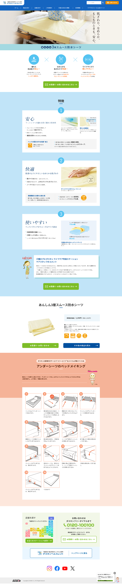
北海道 (51, 518)
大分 (29, 532)
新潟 (48, 526)
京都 (41, 530)
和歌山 (41, 536)
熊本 (26, 534)
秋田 (49, 523)
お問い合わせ (113, 2)
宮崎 (29, 534)
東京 (49, 532)
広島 (33, 530)
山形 (49, 525)
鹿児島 (27, 536)
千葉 (52, 535)
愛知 (45, 534)
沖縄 (26, 523)
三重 (42, 534)
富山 (45, 526)
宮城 (52, 525)
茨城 (52, 531)
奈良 (40, 534)
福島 (52, 526)
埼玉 (49, 530)
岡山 (36, 530)
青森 (51, 521)
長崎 (26, 532)
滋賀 (42, 532)
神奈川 (49, 534)
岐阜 (45, 531)
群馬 (49, 528)
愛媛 (33, 533)
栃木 (52, 528)
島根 (33, 528)
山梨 (47, 532)
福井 (42, 528)
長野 (47, 529)
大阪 (40, 532)
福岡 (29, 530)
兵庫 (38, 529)
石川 (45, 528)
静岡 (47, 534)
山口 (31, 529)
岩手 (52, 523)
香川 (36, 533)
